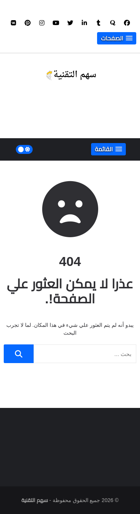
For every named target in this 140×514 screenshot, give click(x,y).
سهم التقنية (34, 500)
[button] (116, 38)
